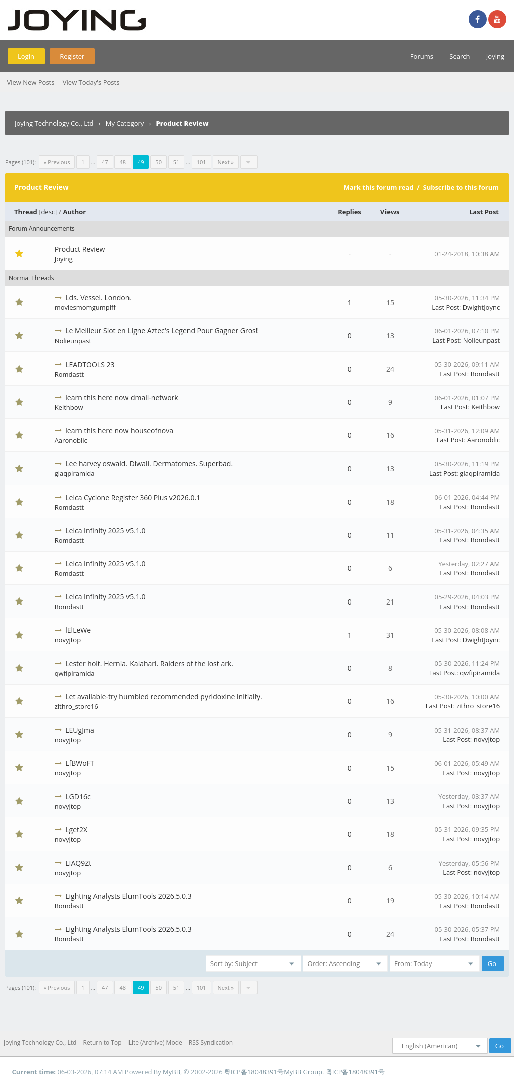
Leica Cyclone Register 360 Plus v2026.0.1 (132, 497)
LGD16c (77, 796)
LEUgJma (79, 730)
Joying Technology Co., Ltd (54, 123)
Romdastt (69, 374)
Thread (25, 211)
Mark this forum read (379, 187)
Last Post (484, 211)
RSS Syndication (211, 1042)
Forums (421, 56)
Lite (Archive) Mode (155, 1042)
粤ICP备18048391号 (254, 1071)
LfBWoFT (79, 763)
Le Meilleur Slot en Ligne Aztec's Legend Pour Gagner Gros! (161, 330)
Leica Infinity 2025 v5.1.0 (105, 530)
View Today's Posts (91, 82)
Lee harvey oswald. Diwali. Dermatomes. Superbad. (149, 463)
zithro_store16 (76, 706)
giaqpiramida (75, 473)
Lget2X (76, 829)
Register (72, 56)
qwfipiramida (75, 673)
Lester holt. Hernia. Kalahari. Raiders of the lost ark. (149, 663)
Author (74, 211)
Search (459, 56)
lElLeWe (78, 630)
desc (48, 211)
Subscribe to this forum (461, 187)
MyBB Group (303, 1071)
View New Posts (30, 82)
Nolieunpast (73, 340)
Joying (495, 56)
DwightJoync (481, 307)
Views (390, 211)
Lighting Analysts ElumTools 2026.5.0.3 (128, 896)
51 (176, 162)
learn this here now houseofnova (119, 430)
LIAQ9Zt (78, 863)
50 (158, 162)
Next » (226, 162)
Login (26, 56)
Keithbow (69, 407)
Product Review (80, 249)
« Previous (57, 162)
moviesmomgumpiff (85, 307)
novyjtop (68, 639)
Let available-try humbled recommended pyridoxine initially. (163, 696)
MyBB (171, 1071)
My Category (125, 123)
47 (105, 162)
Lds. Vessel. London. (98, 297)
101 (201, 162)
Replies (349, 211)
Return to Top (102, 1042)
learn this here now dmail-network (121, 397)
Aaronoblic (71, 440)
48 (122, 162)
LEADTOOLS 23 (89, 364)
